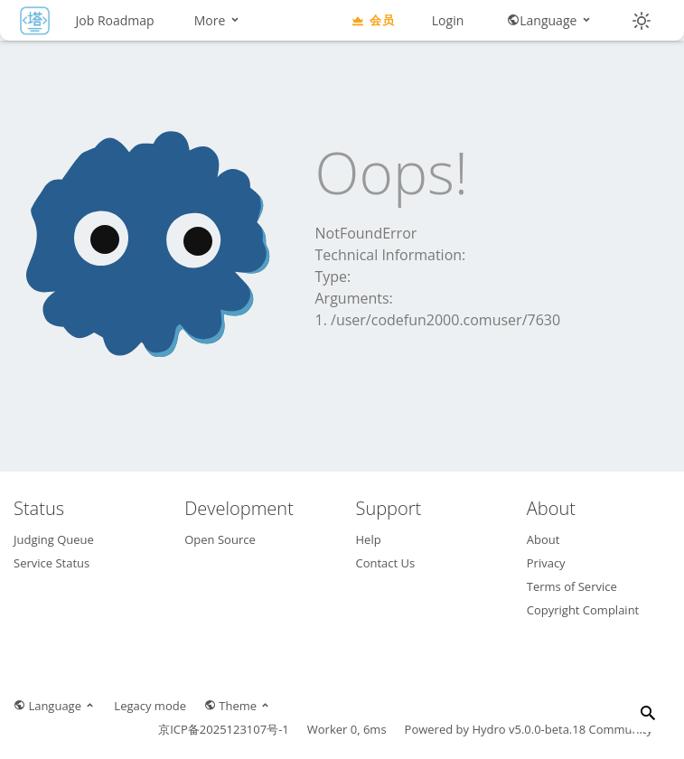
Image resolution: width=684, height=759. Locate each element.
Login (448, 20)
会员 (372, 20)
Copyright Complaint (583, 610)
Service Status (51, 563)
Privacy (546, 563)
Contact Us (386, 563)
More (217, 20)
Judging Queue (54, 539)
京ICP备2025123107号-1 (223, 729)
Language (550, 20)
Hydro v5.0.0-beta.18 (529, 729)
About (543, 539)
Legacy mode (150, 706)
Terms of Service (572, 586)
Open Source (219, 539)
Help (368, 539)
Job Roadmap (115, 20)
